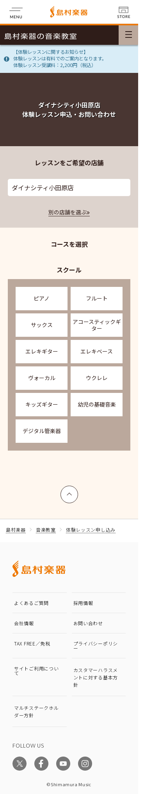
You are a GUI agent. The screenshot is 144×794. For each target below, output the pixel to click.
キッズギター (41, 404)
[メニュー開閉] (128, 35)
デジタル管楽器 (42, 431)
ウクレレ (97, 378)
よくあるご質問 (31, 602)
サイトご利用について (36, 670)
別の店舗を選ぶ (67, 212)
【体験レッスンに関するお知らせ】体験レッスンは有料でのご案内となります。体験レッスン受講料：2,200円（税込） (60, 58)
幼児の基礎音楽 (97, 404)
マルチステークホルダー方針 (36, 711)
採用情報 (83, 602)
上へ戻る (69, 490)
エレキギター (41, 351)
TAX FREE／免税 (32, 643)
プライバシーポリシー (95, 645)
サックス (42, 325)
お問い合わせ (88, 623)
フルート (97, 298)
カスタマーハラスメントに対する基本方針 (95, 677)
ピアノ (42, 298)
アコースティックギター (97, 325)
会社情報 (24, 623)
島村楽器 (16, 529)
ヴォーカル (41, 378)
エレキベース (96, 351)
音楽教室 (46, 529)
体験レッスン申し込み (91, 529)
